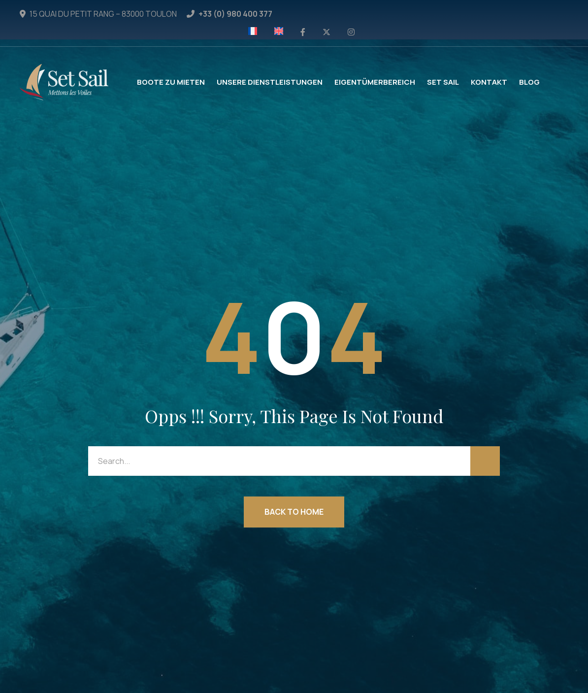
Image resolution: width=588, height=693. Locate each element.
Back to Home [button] (294, 511)
